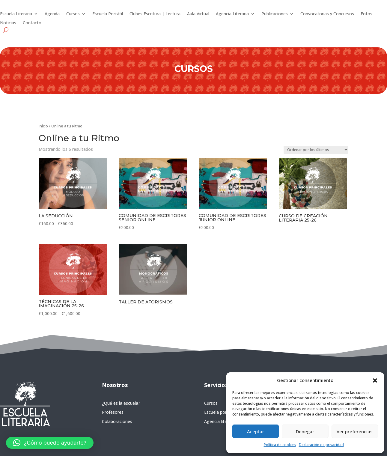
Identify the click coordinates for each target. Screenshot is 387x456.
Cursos (73, 14)
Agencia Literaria (232, 14)
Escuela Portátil (107, 14)
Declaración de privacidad (321, 444)
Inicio (43, 126)
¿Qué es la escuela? (121, 403)
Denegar (305, 431)
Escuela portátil (219, 412)
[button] (375, 380)
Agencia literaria (220, 421)
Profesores (113, 412)
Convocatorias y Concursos (327, 14)
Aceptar (255, 431)
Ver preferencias (355, 431)
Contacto (32, 23)
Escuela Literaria (16, 14)
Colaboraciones (117, 421)
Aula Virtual (198, 14)
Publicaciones (274, 14)
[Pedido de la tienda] (316, 150)
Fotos (366, 14)
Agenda (52, 14)
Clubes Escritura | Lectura (154, 14)
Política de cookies (280, 444)
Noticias (8, 23)
